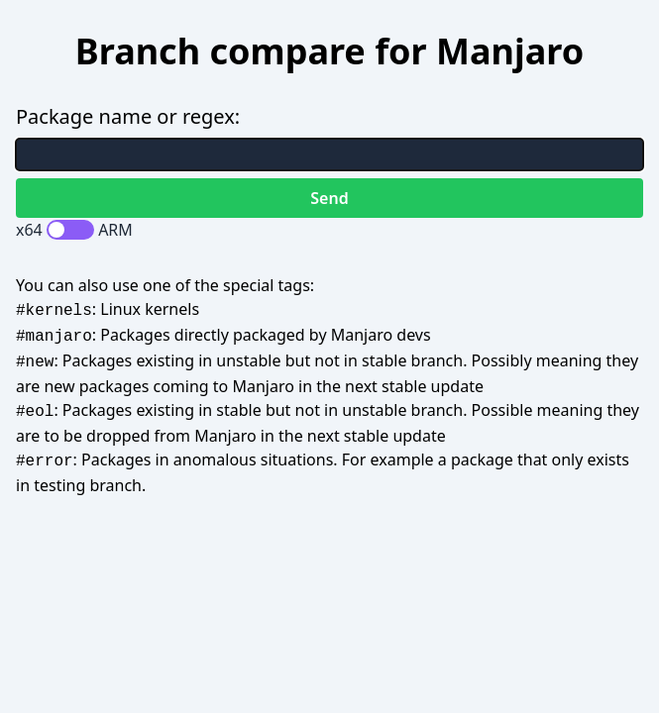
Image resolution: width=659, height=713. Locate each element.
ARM (115, 230)
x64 (29, 230)
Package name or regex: (128, 116)
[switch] (70, 230)
